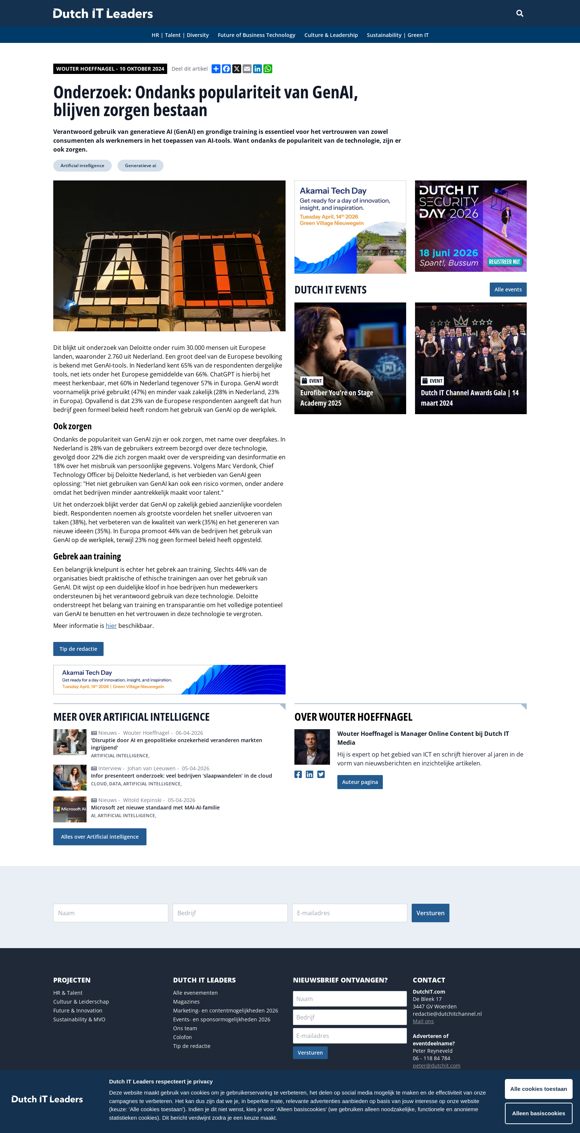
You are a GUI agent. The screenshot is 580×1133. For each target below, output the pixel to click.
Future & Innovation (77, 1010)
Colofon (182, 1037)
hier (111, 626)
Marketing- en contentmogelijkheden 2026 (225, 1010)
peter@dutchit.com (437, 1065)
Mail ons (423, 1021)
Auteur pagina (360, 781)
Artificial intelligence (82, 165)
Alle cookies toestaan (538, 1089)
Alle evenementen (195, 992)
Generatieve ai (140, 165)
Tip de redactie (78, 648)
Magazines (186, 1001)
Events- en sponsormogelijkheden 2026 (221, 1019)
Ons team (185, 1028)
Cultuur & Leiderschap (81, 1001)
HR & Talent (67, 992)
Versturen (431, 913)
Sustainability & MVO (79, 1019)
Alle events (508, 289)
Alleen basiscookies (538, 1113)
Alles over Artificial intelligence (100, 836)
